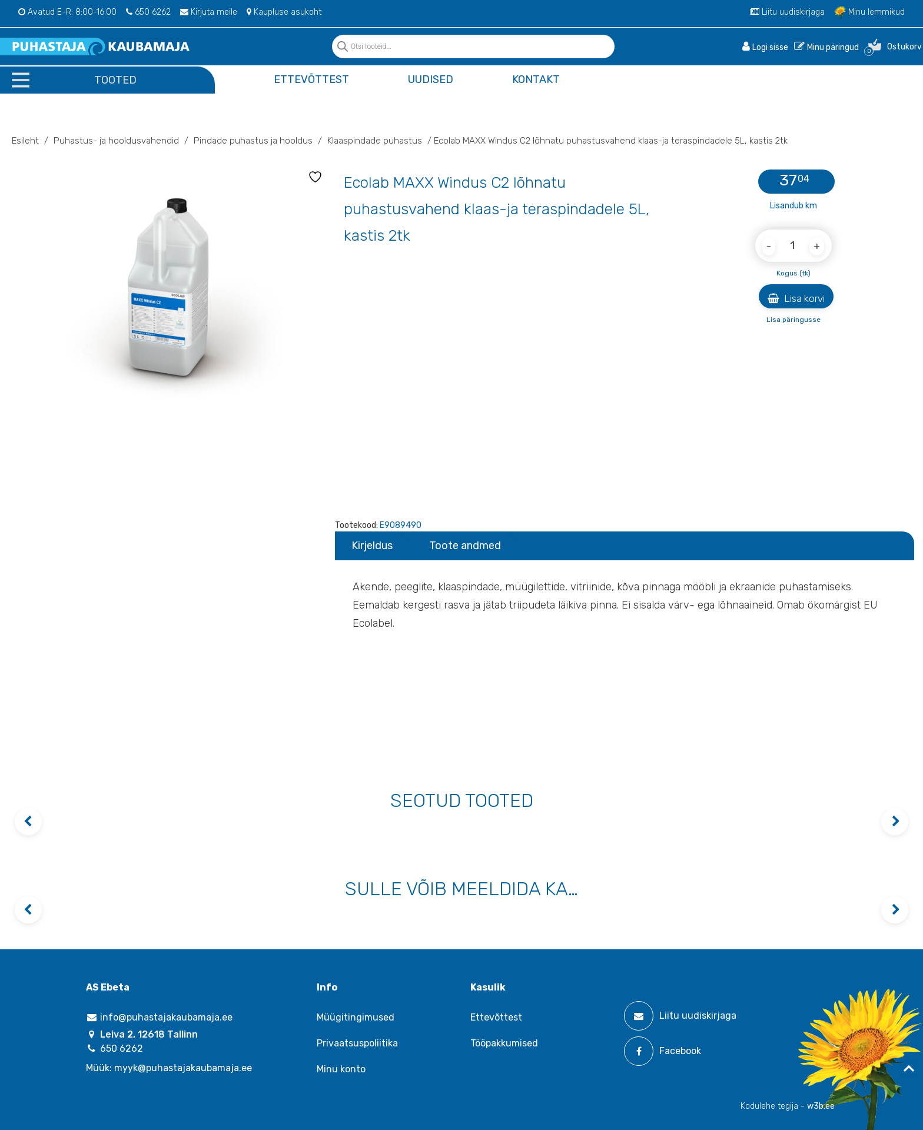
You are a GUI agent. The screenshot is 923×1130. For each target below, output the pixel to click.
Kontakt (536, 79)
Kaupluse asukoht (284, 12)
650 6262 (148, 12)
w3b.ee (821, 1106)
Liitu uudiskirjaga (787, 12)
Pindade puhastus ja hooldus (253, 140)
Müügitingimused (355, 1017)
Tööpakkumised (504, 1043)
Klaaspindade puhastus (374, 140)
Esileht (25, 140)
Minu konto (341, 1069)
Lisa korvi (796, 298)
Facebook (662, 1051)
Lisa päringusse (793, 319)
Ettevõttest (311, 79)
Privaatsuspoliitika (357, 1043)
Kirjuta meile (208, 12)
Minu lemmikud (869, 12)
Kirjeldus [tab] (372, 545)
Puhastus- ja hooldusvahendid (116, 140)
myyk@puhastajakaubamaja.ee (183, 1068)
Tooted (115, 80)
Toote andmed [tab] (465, 545)
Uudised (430, 79)
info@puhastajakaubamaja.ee (159, 1017)
